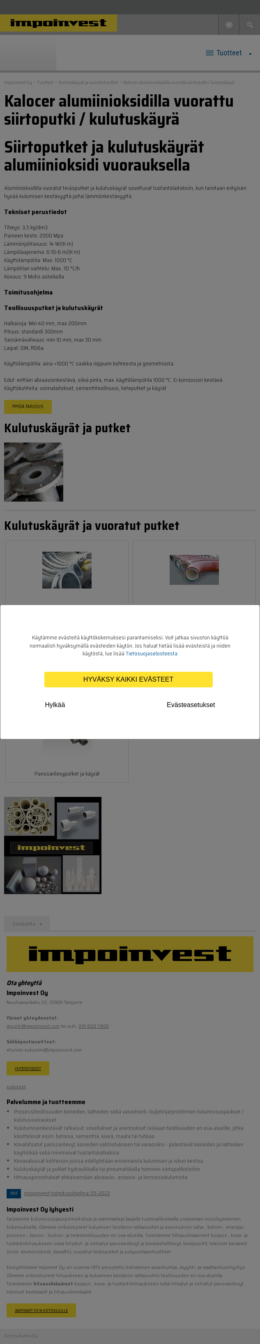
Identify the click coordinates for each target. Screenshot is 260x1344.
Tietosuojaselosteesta (151, 653)
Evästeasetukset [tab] (191, 704)
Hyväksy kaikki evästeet (128, 679)
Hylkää (55, 704)
